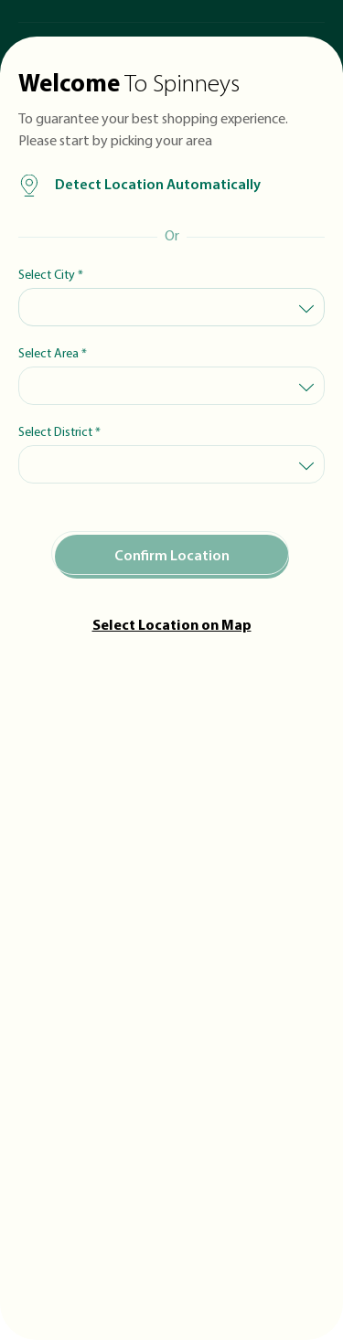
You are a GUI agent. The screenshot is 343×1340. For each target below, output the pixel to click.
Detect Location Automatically (139, 186)
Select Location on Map (172, 626)
